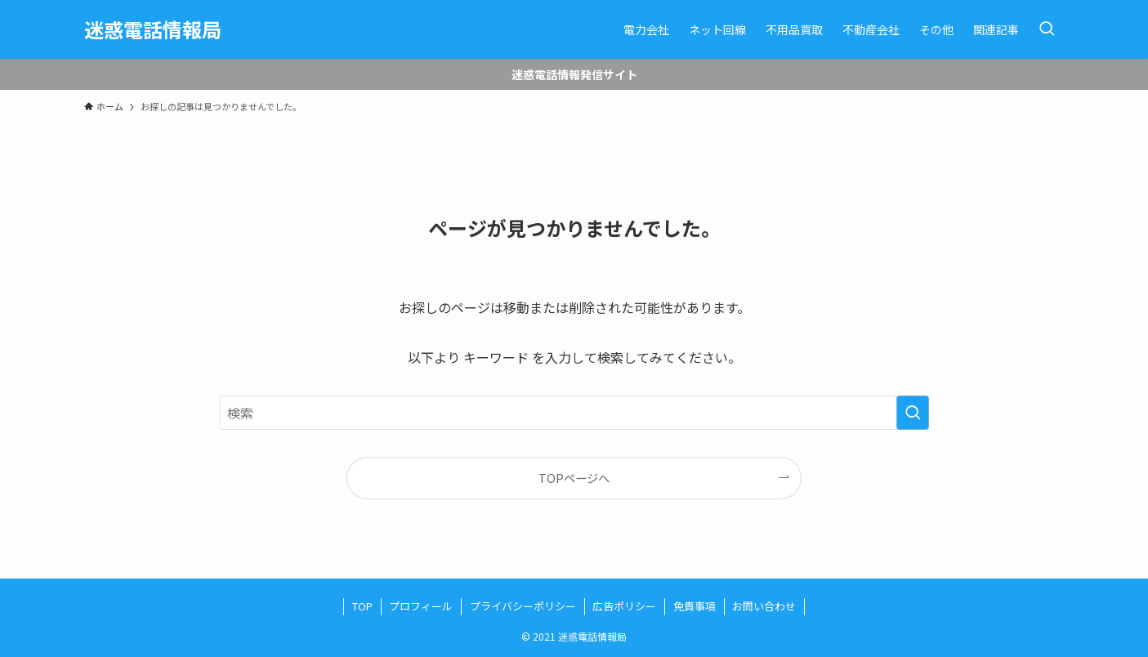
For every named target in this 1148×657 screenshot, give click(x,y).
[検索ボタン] (1047, 29)
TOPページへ (574, 477)
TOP (362, 606)
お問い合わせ (764, 606)
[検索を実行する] (912, 413)
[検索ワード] (574, 413)
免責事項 (694, 606)
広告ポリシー (624, 606)
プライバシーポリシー (523, 606)
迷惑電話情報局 (152, 29)
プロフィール (421, 606)
